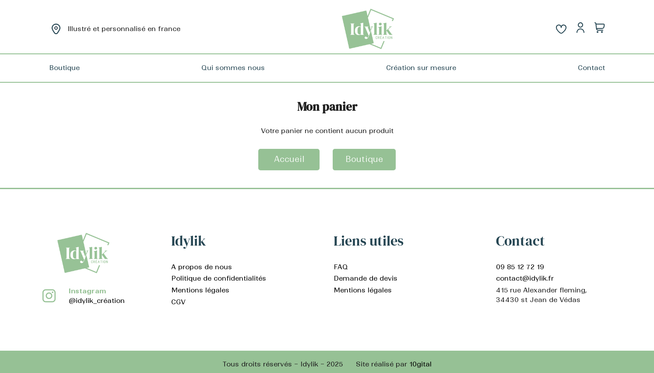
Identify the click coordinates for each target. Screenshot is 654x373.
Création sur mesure (421, 67)
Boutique (64, 67)
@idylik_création (97, 300)
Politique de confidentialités (218, 278)
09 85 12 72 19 (520, 267)
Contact (591, 67)
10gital (420, 364)
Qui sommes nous (233, 67)
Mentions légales (200, 290)
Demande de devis (365, 278)
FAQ (341, 267)
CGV (178, 302)
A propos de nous (201, 267)
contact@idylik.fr (525, 278)
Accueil (289, 159)
